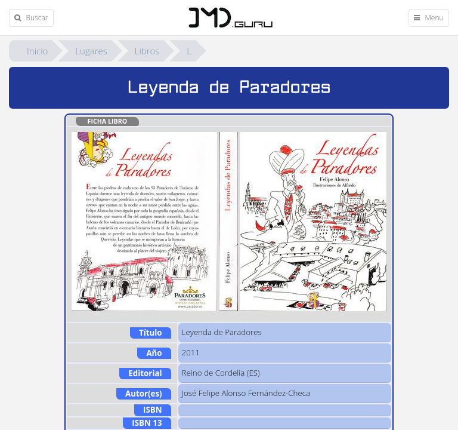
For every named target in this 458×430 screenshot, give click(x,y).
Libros (147, 51)
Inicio (37, 51)
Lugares (91, 51)
